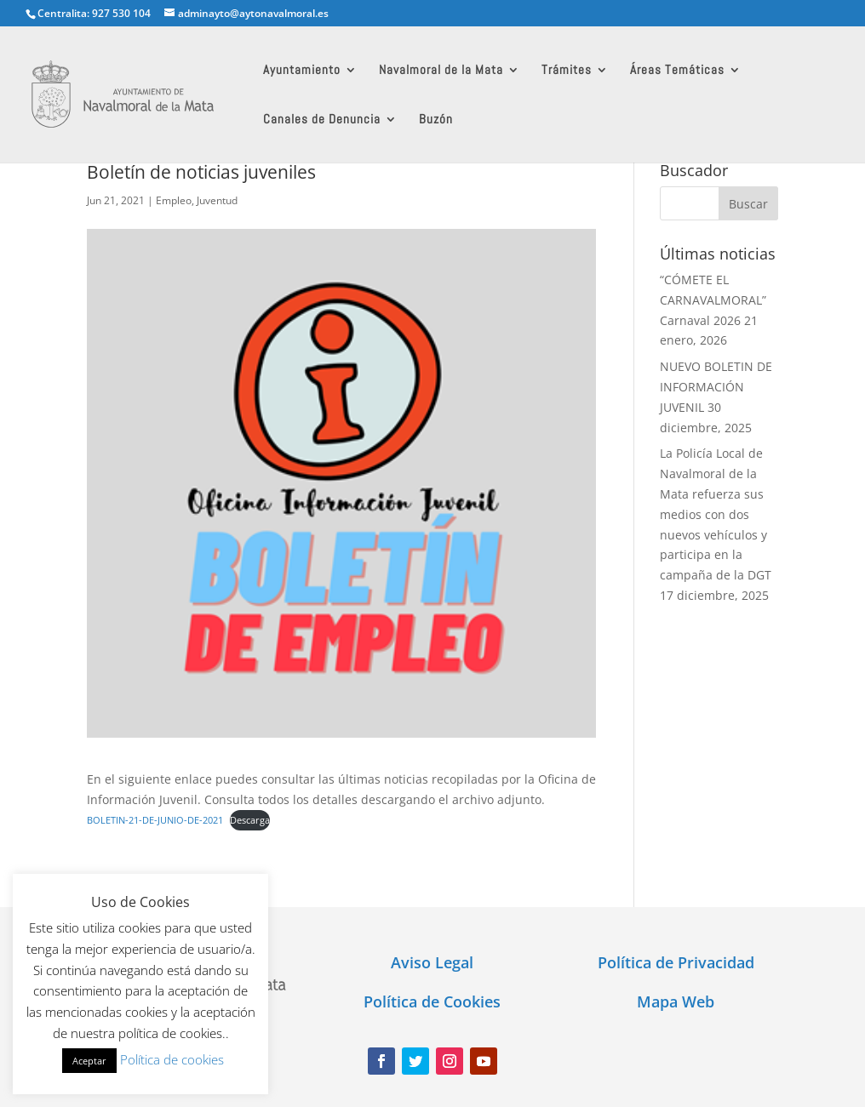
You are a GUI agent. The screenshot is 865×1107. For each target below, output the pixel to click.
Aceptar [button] (89, 1060)
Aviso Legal (432, 962)
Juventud (217, 200)
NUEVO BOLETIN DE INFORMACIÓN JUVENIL (716, 386)
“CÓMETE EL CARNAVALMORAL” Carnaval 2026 (713, 299)
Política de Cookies (432, 1001)
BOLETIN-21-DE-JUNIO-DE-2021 (155, 819)
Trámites (566, 70)
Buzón (436, 120)
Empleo (174, 200)
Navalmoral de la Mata (441, 70)
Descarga (250, 819)
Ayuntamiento (302, 70)
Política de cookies (172, 1059)
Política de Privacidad (676, 962)
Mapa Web (675, 1001)
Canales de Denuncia (322, 120)
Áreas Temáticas (677, 70)
